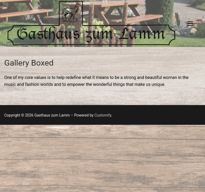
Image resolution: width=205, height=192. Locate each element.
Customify (102, 115)
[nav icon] (190, 23)
